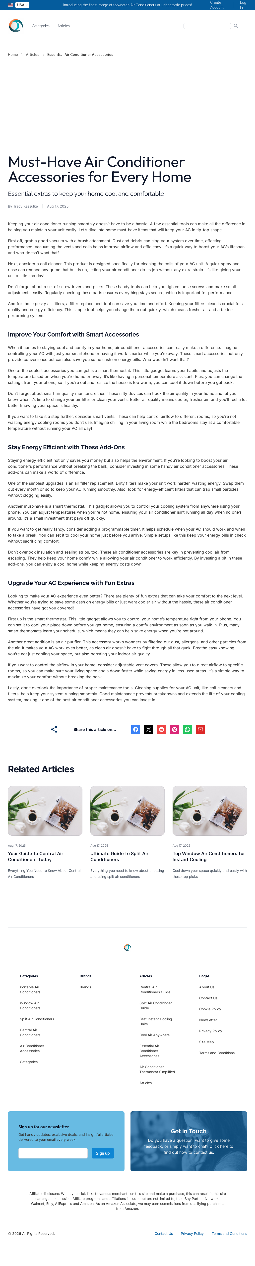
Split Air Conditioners (37, 1019)
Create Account (217, 4)
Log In (243, 4)
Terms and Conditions (217, 1053)
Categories (41, 26)
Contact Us (208, 998)
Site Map (206, 1042)
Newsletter (208, 1020)
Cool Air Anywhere (154, 1035)
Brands (85, 987)
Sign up (103, 1153)
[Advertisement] (127, 94)
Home (13, 54)
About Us (206, 987)
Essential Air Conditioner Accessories (149, 1051)
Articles (64, 26)
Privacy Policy (210, 1031)
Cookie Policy (210, 1009)
